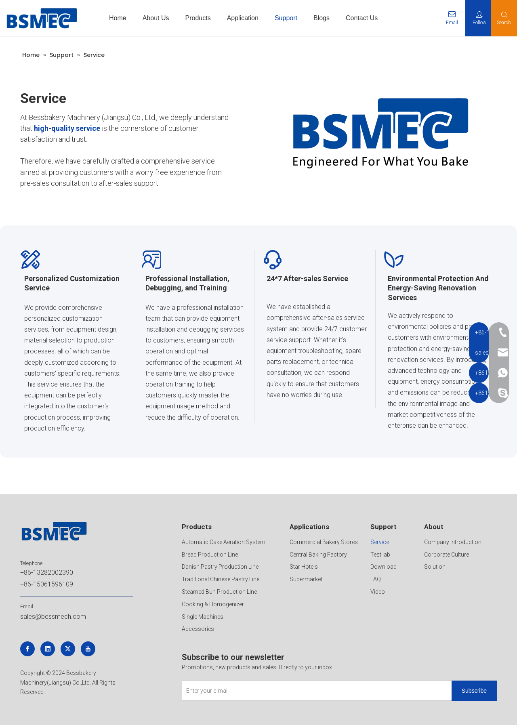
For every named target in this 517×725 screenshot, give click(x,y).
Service (379, 542)
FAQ (375, 579)
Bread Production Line (210, 554)
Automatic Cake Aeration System (223, 542)
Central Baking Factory (318, 554)
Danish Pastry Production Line (220, 566)
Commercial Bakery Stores (324, 542)
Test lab (380, 554)
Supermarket (306, 579)
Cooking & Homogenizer (213, 604)
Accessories (198, 629)
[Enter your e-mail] (315, 690)
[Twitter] (68, 648)
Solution (435, 566)
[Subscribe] (474, 691)
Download (383, 566)
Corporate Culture (446, 554)
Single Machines (202, 617)
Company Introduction (452, 542)
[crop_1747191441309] (380, 131)
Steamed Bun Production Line (219, 591)
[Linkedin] (47, 648)
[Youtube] (88, 648)
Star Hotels (304, 566)
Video (377, 591)
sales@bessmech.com (53, 616)
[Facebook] (27, 648)
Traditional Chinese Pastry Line (220, 579)
